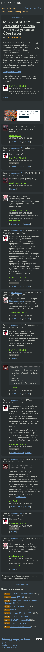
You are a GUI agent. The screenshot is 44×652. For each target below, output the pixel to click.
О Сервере (6, 639)
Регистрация (30, 8)
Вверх (39, 639)
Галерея (13, 8)
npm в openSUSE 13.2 (19, 623)
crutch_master (15, 136)
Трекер (18, 12)
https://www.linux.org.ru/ (10, 647)
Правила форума (17, 639)
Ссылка (6, 98)
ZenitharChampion (16, 211)
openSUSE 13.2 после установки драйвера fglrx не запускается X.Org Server (21, 27)
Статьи (4, 12)
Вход (40, 8)
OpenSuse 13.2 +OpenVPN (21, 613)
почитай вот (21, 497)
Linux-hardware (17, 17)
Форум (11, 12)
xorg (20, 37)
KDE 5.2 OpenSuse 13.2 (20, 620)
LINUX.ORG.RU (11, 3)
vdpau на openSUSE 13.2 (20, 627)
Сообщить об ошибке (9, 645)
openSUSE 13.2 (17, 597)
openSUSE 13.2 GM (18, 610)
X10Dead (13, 388)
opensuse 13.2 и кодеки (19, 616)
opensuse (14, 37)
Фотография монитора (12, 72)
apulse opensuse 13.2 (19, 606)
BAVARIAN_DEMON (17, 86)
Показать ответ (16, 142)
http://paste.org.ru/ (16, 301)
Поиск (25, 12)
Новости (4, 8)
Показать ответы (17, 453)
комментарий (16, 148)
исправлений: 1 (14, 221)
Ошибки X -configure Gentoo (21, 594)
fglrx (7, 37)
